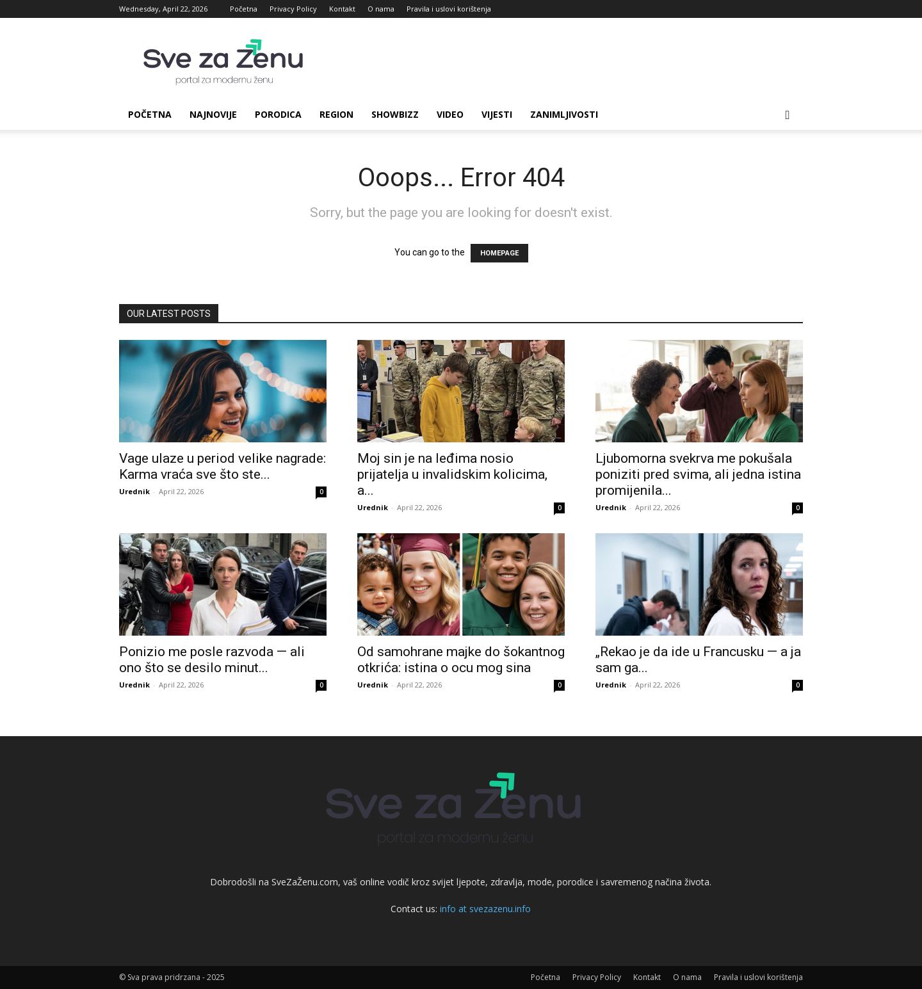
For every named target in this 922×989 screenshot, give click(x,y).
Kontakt (342, 8)
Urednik (134, 491)
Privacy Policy (293, 8)
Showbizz (395, 114)
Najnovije (213, 114)
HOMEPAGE (499, 253)
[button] (787, 115)
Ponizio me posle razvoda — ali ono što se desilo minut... (212, 659)
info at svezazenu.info (485, 909)
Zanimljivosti (564, 114)
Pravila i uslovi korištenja (449, 8)
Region (336, 114)
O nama (381, 8)
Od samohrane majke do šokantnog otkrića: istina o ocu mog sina (461, 659)
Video (450, 114)
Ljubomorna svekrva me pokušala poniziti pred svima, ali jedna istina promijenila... (698, 474)
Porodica (278, 114)
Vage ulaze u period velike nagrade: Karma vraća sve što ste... (222, 466)
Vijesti (496, 114)
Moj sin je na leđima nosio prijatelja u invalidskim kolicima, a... (452, 474)
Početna (243, 8)
